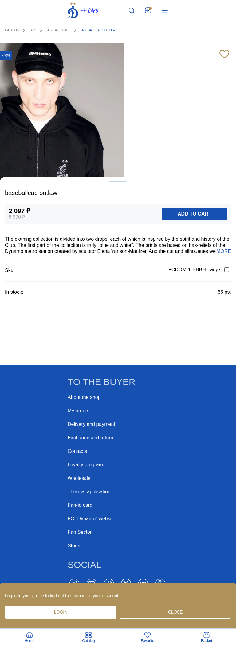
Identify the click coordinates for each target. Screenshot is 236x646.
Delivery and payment (91, 424)
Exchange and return (90, 437)
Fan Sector (80, 532)
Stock (74, 545)
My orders (78, 410)
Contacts (77, 451)
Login (61, 612)
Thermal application (89, 491)
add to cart (194, 213)
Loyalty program (85, 464)
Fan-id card (80, 505)
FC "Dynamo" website (91, 518)
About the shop (84, 397)
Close (175, 612)
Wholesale (79, 478)
